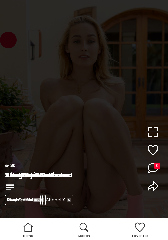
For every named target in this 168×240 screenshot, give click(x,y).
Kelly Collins (24, 200)
